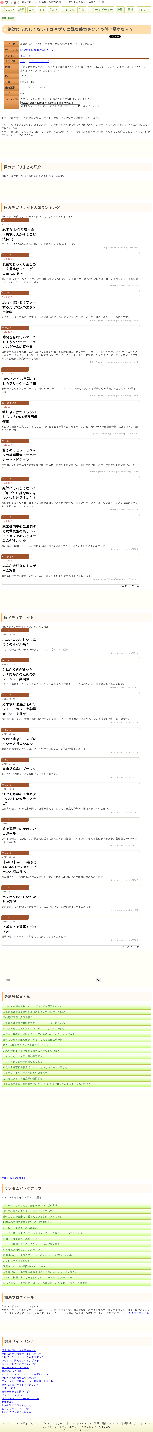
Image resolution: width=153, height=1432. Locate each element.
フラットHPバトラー (13, 1395)
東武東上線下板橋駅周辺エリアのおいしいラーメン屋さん (35, 1067)
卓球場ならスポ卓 (12, 1371)
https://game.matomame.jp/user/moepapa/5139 (114, 362)
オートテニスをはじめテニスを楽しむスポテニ (28, 1374)
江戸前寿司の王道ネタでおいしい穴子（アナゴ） (19, 798)
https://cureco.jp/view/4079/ (124, 752)
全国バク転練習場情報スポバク (19, 1378)
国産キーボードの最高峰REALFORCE (24, 1266)
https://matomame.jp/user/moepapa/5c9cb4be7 (115, 433)
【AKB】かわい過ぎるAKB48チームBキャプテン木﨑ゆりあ (19, 866)
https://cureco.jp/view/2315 (124, 910)
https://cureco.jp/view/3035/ (124, 940)
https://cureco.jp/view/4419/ (124, 722)
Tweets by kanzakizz (12, 1178)
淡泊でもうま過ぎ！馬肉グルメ (20, 1238)
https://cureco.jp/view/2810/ (36, 50)
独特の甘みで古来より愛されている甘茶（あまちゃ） (32, 1216)
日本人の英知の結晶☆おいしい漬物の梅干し (28, 1222)
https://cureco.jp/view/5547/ (124, 812)
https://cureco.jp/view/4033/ (124, 777)
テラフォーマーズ (39, 61)
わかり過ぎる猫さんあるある (18, 1405)
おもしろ (68, 9)
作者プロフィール (139, 1313)
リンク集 (47, 1426)
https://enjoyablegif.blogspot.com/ (121, 248)
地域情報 (8, 18)
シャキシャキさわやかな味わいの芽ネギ (25, 1073)
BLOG (107, 1426)
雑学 (21, 9)
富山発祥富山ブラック (19, 769)
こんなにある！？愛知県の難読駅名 (23, 1056)
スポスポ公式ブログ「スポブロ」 (20, 1364)
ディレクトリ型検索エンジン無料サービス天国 (28, 1381)
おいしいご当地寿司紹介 (16, 1261)
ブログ (5, 220)
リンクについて (142, 1423)
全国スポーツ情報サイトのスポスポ (21, 1353)
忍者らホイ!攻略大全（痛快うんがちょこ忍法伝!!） (19, 234)
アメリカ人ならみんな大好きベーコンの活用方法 (30, 1205)
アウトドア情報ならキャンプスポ (20, 1360)
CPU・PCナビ (10, 1388)
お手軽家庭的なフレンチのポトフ (21, 1250)
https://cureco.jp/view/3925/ (124, 845)
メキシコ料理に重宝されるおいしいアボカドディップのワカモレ (39, 1277)
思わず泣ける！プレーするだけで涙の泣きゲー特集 (19, 307)
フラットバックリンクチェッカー (20, 1398)
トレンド (144, 9)
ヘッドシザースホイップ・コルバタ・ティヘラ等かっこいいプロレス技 (42, 1233)
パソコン (8, 9)
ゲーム (135, 586)
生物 (82, 9)
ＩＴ (42, 9)
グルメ (53, 9)
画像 (131, 9)
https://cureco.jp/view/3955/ (124, 688)
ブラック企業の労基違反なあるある (23, 1061)
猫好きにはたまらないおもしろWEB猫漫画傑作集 (19, 416)
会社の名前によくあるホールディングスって (28, 1211)
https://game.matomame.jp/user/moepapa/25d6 (114, 472)
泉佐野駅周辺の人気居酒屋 (18, 1017)
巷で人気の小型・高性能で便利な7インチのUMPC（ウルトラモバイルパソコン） (48, 1084)
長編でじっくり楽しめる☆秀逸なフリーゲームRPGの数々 (19, 269)
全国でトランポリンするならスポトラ (23, 1357)
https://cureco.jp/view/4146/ (124, 653)
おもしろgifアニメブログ (16, 1408)
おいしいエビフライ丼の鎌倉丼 (20, 1227)
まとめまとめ (9, 402)
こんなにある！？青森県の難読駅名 (23, 1078)
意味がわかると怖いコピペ (16, 1391)
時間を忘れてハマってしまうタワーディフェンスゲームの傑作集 (19, 341)
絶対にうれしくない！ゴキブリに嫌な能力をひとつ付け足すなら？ (19, 493)
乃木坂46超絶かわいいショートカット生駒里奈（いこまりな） (19, 709)
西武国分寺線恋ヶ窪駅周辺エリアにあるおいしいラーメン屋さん (39, 1034)
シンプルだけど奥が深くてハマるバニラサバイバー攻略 (34, 1028)
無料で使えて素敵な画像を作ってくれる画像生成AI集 (32, 1039)
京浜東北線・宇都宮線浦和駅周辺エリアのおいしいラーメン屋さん (40, 1272)
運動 (120, 9)
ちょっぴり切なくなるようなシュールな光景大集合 (31, 1244)
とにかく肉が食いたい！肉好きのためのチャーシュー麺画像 (19, 674)
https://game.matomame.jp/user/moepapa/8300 (114, 320)
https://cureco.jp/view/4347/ (124, 880)
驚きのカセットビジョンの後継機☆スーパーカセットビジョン (19, 454)
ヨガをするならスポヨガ (15, 1367)
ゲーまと (7, 293)
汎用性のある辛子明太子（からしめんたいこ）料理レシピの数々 (39, 1255)
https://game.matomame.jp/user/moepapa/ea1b (114, 395)
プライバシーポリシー (66, 1426)
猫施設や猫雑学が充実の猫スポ (19, 1350)
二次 (32, 9)
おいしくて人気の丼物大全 (16, 1412)
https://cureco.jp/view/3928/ (124, 286)
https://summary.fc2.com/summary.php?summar (114, 579)
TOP (3, 1423)
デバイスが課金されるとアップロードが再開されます (32, 1006)
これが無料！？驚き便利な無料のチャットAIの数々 (31, 1050)
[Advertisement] (28, 148)
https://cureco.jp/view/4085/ (124, 549)
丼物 (136, 947)
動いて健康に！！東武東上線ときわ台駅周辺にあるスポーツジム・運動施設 (45, 1283)
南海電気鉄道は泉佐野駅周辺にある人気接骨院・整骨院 (34, 1012)
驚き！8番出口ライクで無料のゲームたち (26, 1045)
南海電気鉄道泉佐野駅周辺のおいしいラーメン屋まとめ (34, 1023)
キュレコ (25, 55)
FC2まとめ (8, 556)
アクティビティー (101, 9)
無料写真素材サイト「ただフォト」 (21, 1384)
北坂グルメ (8, 1401)
